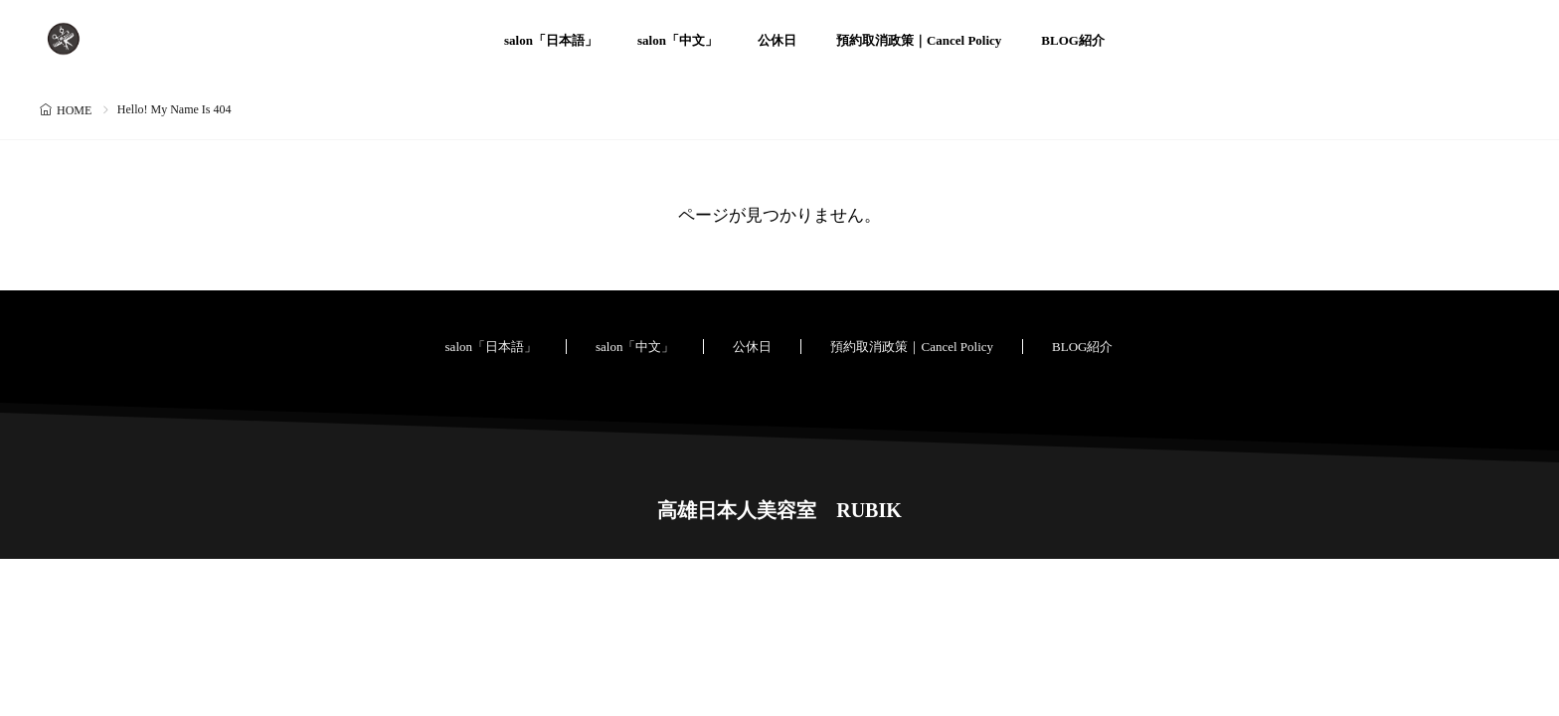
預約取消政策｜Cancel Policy (918, 40)
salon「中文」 (677, 40)
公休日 (777, 40)
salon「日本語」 (551, 40)
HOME (74, 110)
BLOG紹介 (1073, 40)
